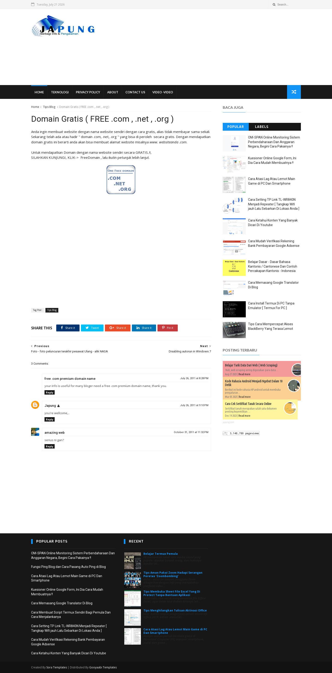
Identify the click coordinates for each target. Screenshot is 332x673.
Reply (49, 392)
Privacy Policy (88, 92)
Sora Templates (56, 667)
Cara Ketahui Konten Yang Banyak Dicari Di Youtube (68, 653)
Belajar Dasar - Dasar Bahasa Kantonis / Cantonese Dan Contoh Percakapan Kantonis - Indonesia (272, 266)
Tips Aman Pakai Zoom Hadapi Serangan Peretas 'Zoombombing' (172, 574)
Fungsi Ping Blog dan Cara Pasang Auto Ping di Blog (68, 567)
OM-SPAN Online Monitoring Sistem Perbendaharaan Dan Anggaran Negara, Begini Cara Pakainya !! (274, 142)
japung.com (228, 422)
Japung (50, 405)
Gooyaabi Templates (103, 667)
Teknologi (60, 92)
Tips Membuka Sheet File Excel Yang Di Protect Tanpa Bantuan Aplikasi (171, 593)
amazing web (54, 432)
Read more (244, 374)
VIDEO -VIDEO (162, 92)
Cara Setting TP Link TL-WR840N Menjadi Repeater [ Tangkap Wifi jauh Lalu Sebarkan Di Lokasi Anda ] (273, 204)
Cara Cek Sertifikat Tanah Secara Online (248, 404)
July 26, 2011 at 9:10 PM (194, 405)
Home (39, 92)
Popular (235, 127)
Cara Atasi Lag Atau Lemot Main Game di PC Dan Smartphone (175, 631)
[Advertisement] (217, 47)
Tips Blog (49, 107)
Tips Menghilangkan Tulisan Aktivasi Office (175, 610)
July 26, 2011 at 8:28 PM (194, 378)
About (112, 92)
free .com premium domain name (69, 379)
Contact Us (135, 92)
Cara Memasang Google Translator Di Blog (61, 603)
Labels (262, 127)
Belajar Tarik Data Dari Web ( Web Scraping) (251, 365)
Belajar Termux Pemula (160, 554)
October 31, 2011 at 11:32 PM (191, 432)
